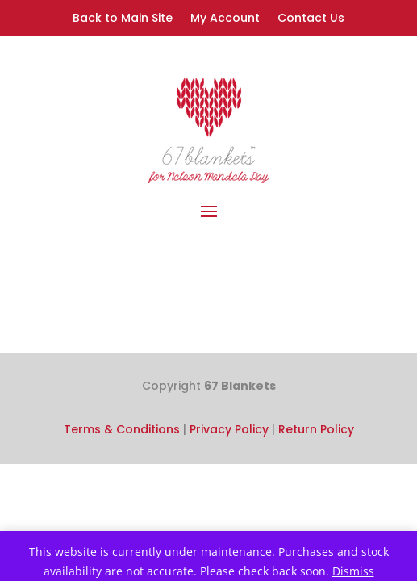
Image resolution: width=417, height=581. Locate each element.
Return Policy (316, 429)
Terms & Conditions (122, 429)
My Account (225, 19)
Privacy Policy (229, 429)
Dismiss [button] (353, 571)
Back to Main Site (123, 19)
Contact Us (310, 19)
